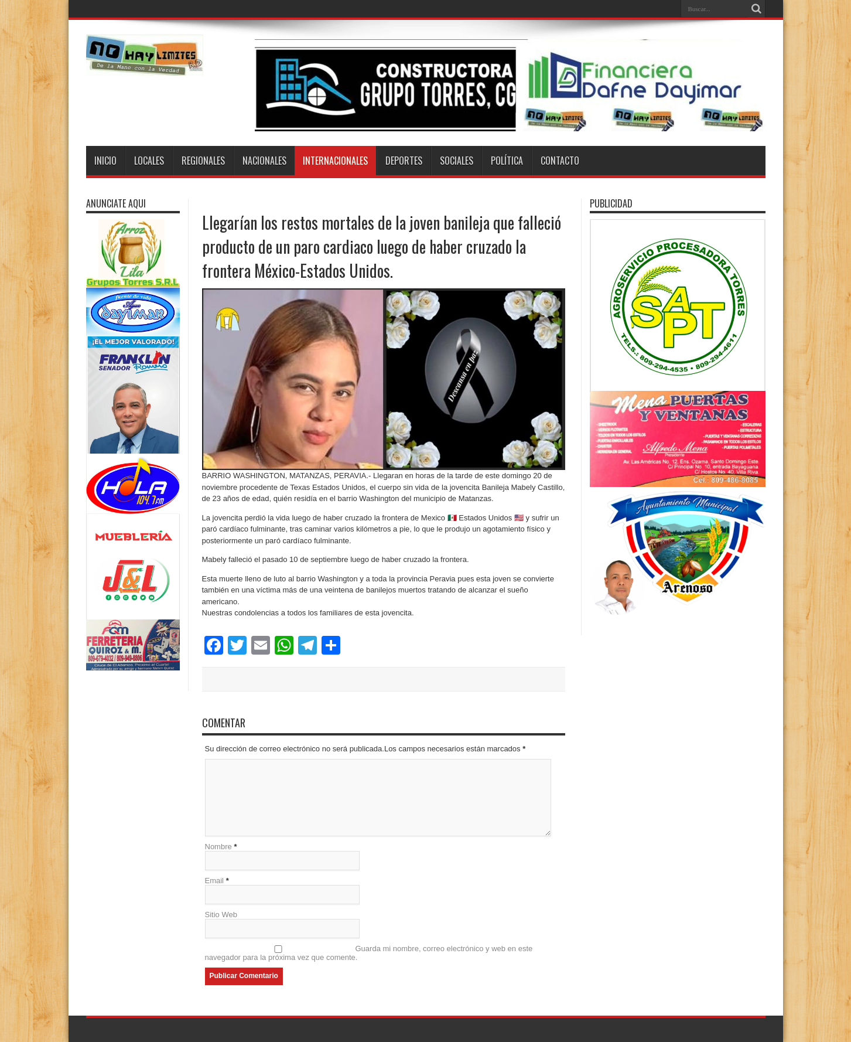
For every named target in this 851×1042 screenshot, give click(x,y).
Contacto (560, 161)
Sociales (456, 161)
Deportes (403, 161)
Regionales (203, 161)
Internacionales (335, 161)
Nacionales (264, 161)
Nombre (218, 846)
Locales (149, 161)
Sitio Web (221, 914)
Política (507, 161)
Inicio (105, 161)
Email (214, 880)
